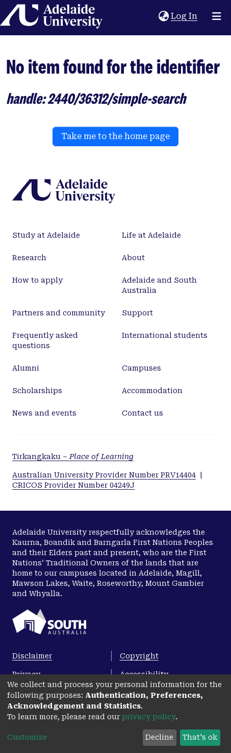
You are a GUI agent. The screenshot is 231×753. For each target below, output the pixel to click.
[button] (163, 16)
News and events (44, 413)
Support (137, 313)
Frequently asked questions (45, 340)
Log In (184, 16)
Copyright (139, 656)
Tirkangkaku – (73, 456)
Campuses (141, 368)
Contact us (142, 413)
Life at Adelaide (151, 235)
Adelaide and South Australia (159, 285)
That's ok (200, 737)
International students (165, 335)
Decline (159, 737)
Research (29, 258)
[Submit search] (150, 16)
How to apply (37, 280)
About (133, 258)
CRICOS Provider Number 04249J (73, 485)
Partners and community (58, 313)
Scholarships (37, 390)
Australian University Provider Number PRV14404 (104, 475)
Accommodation (152, 390)
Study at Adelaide (46, 235)
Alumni (25, 368)
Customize (27, 737)
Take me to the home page (115, 136)
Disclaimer (32, 656)
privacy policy (148, 717)
